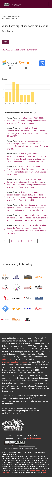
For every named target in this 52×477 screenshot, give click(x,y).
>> (43, 241)
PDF (5, 42)
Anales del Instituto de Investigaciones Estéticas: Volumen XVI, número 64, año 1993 (27, 172)
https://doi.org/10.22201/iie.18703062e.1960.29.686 (20, 50)
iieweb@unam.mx (33, 438)
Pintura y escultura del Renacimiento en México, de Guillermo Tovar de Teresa (26, 156)
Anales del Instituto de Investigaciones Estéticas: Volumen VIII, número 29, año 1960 (26, 230)
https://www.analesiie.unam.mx (15, 362)
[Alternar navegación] (45, 4)
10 (36, 241)
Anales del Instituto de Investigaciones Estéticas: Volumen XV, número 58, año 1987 (27, 133)
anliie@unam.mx (8, 359)
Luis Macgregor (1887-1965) (32, 118)
